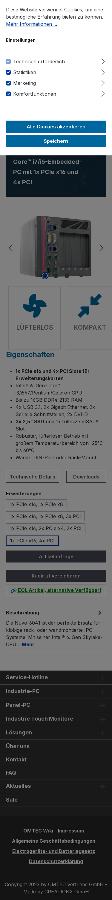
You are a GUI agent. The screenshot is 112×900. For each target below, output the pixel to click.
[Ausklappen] (103, 60)
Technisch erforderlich (39, 61)
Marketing (24, 83)
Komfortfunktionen (34, 94)
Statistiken (24, 72)
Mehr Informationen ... (31, 24)
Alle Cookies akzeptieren (56, 127)
